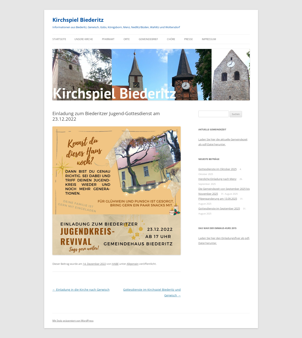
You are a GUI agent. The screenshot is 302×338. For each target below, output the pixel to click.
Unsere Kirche (83, 39)
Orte (127, 39)
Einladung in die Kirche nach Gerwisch (81, 290)
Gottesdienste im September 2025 (219, 208)
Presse (188, 39)
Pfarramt (108, 39)
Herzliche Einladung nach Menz (217, 179)
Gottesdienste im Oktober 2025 (217, 169)
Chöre (171, 39)
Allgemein (133, 264)
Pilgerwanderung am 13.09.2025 (217, 198)
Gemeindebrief (148, 39)
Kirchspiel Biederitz (78, 19)
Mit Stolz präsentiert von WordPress (73, 320)
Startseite (59, 39)
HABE (115, 264)
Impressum (209, 39)
